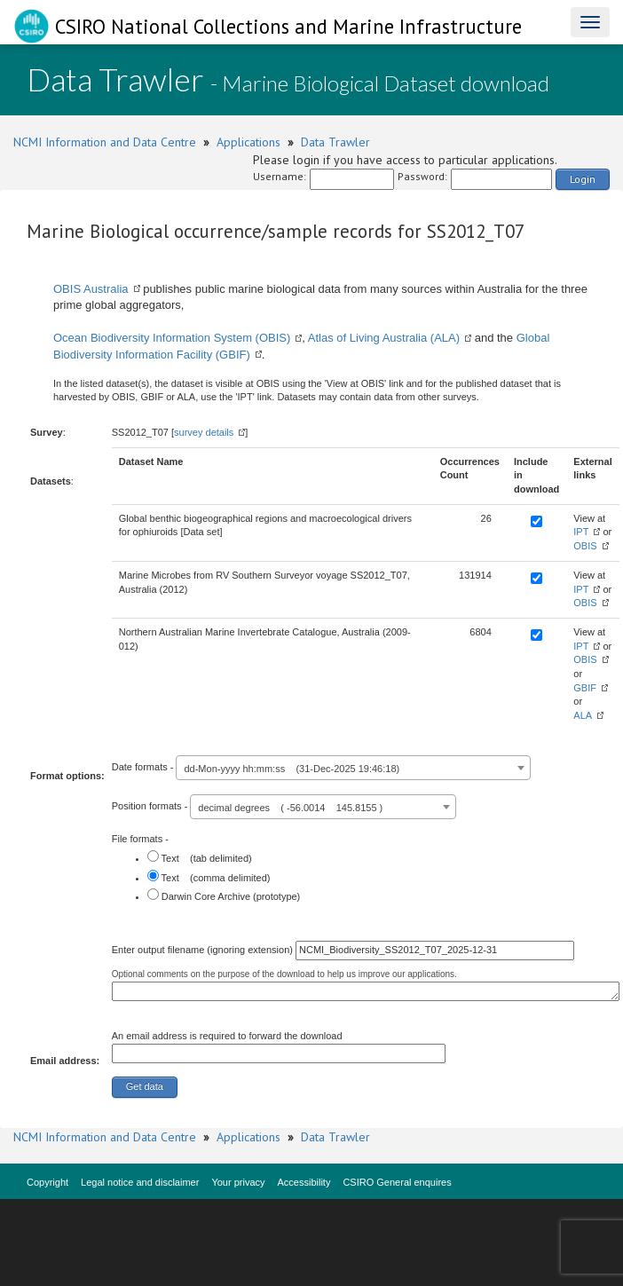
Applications (248, 142)
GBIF (584, 687)
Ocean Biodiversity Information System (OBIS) (171, 337)
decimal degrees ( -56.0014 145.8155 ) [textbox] (290, 807)
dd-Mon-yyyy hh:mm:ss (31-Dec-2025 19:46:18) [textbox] (291, 768)
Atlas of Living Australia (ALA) (384, 337)
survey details (203, 432)
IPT (580, 531)
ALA (582, 715)
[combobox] (353, 767)
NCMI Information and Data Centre (104, 142)
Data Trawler (335, 142)
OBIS (584, 545)
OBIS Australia (91, 289)
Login (582, 178)
